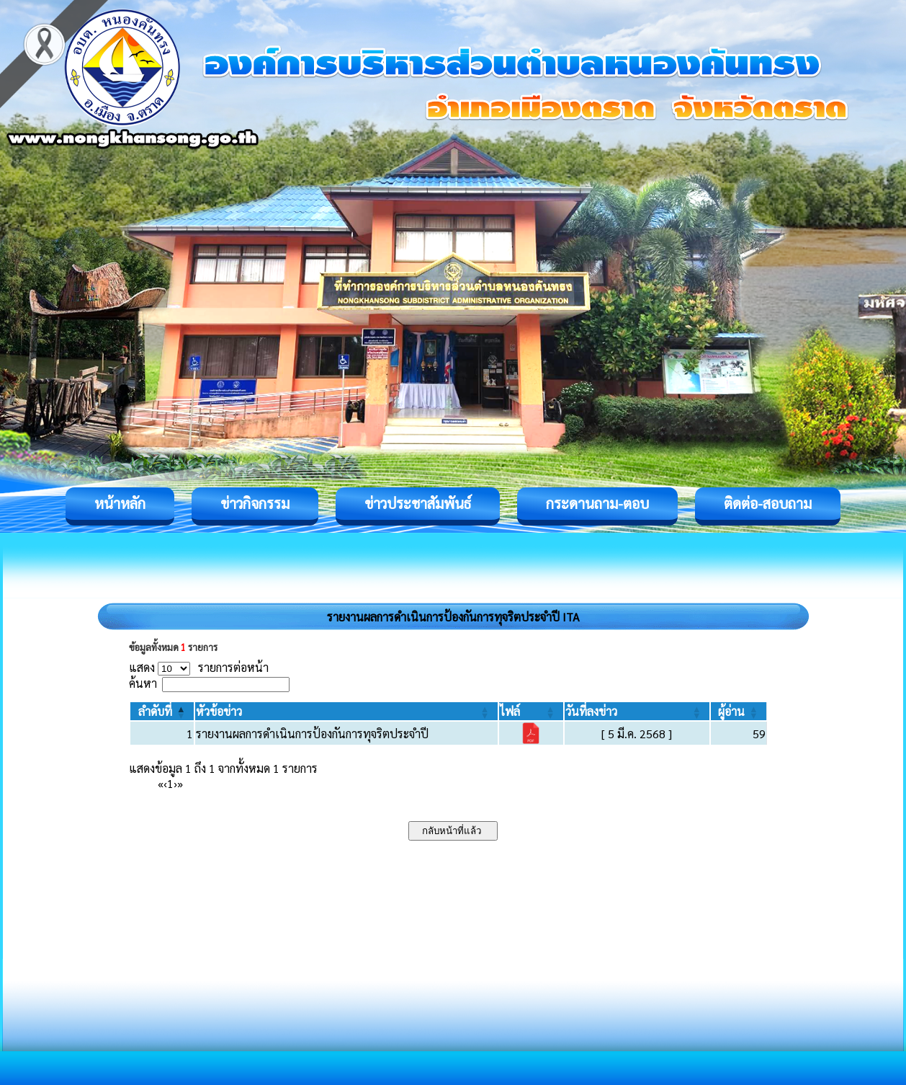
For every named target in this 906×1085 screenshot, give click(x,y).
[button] (155, 711)
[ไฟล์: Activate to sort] (531, 711)
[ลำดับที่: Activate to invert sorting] (162, 711)
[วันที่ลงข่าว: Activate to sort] (637, 711)
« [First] (160, 783)
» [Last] (180, 783)
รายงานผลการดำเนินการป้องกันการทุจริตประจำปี (312, 733)
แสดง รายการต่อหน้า (199, 667)
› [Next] (175, 783)
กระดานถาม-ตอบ (597, 503)
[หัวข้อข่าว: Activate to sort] (346, 711)
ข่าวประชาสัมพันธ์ (417, 503)
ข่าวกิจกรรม (255, 503)
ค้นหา (143, 683)
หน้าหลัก (119, 503)
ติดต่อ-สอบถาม (768, 503)
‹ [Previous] (165, 783)
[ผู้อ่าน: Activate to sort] (739, 711)
